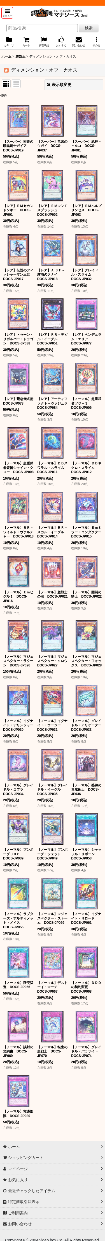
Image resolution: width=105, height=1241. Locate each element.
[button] (7, 13)
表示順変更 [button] (59, 84)
